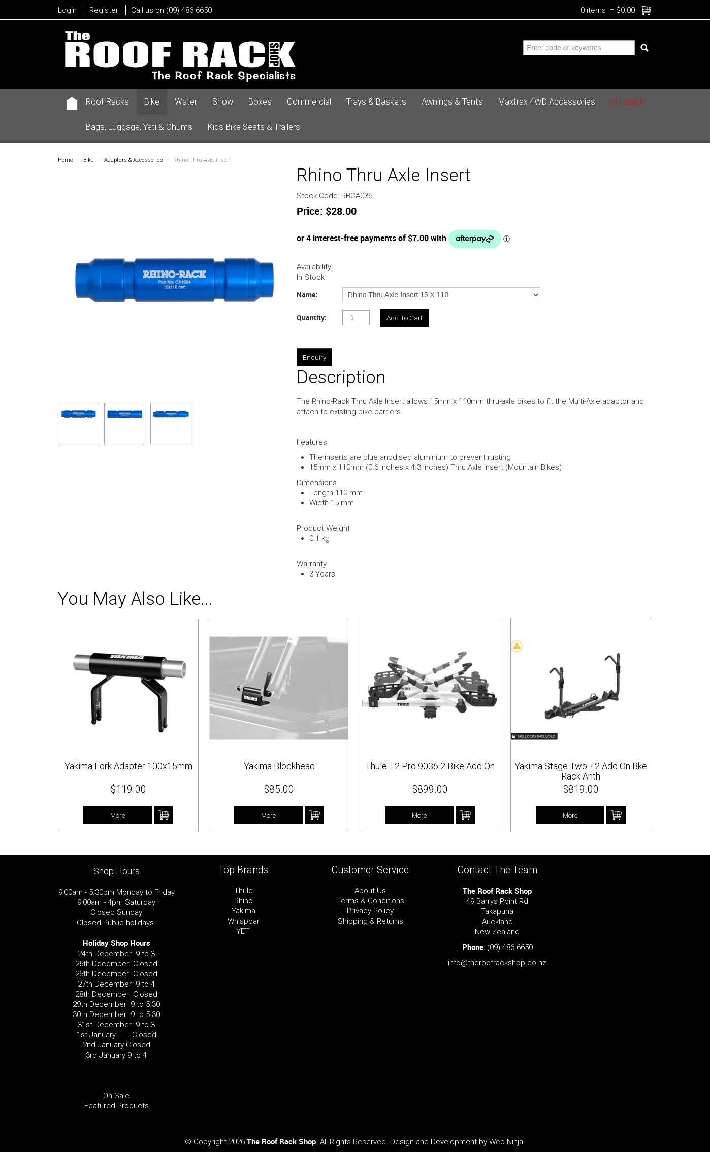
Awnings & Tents (452, 102)
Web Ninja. (507, 1141)
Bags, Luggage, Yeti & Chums (139, 127)
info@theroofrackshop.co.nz (497, 962)
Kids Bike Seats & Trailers (254, 127)
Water (186, 102)
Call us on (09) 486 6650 (171, 10)
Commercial (309, 102)
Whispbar (244, 921)
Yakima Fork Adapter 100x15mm (128, 766)
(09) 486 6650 (510, 947)
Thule (243, 890)
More (117, 815)
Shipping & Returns (370, 921)
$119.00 (128, 789)
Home (65, 160)
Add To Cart (163, 815)
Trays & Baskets (376, 102)
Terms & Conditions (370, 900)
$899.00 (430, 789)
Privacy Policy (370, 911)
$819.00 (581, 789)
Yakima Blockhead (279, 766)
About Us (370, 890)
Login (67, 10)
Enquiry (314, 357)
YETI (243, 931)
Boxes (260, 102)
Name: (307, 294)
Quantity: (311, 317)
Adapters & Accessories (133, 160)
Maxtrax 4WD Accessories (546, 102)
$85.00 (279, 789)
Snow (222, 102)
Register (103, 10)
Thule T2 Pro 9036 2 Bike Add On (430, 766)
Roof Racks (107, 102)
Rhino (243, 900)
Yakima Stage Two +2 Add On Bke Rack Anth (580, 771)
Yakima (243, 911)
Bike (151, 102)
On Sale (626, 102)
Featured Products (116, 1105)
